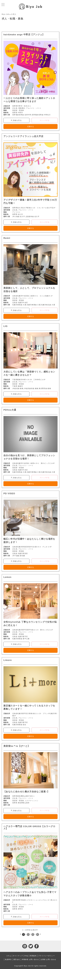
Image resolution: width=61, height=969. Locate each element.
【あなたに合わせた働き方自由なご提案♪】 (26, 791)
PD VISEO (9, 493)
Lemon (7, 577)
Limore (7, 660)
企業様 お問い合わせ (48, 959)
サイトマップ (18, 956)
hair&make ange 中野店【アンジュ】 (24, 34)
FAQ (26, 956)
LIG (5, 326)
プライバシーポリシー (46, 956)
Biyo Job (5, 14)
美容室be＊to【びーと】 (16, 746)
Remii (6, 238)
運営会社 (16, 959)
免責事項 (8, 959)
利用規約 (33, 956)
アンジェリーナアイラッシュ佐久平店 (23, 136)
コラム (8, 956)
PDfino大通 (9, 410)
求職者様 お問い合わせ (30, 959)
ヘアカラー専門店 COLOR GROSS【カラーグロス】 (29, 827)
